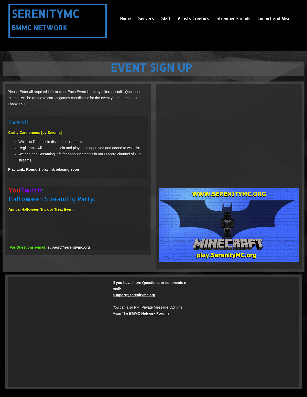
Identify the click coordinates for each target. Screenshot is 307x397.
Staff (166, 18)
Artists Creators (193, 18)
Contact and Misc (274, 18)
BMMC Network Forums (149, 313)
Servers (146, 18)
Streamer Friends (233, 18)
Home (125, 18)
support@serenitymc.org (68, 247)
